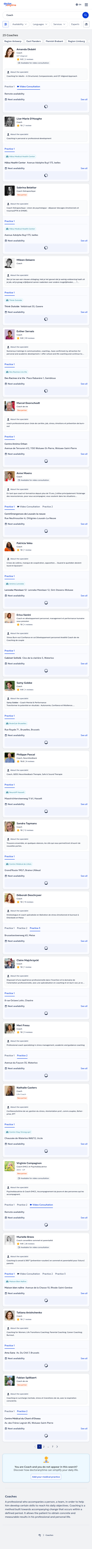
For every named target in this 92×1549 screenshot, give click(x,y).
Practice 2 (47, 506)
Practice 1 (10, 86)
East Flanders (34, 41)
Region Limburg (76, 41)
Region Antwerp (12, 41)
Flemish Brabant (54, 41)
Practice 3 (35, 928)
